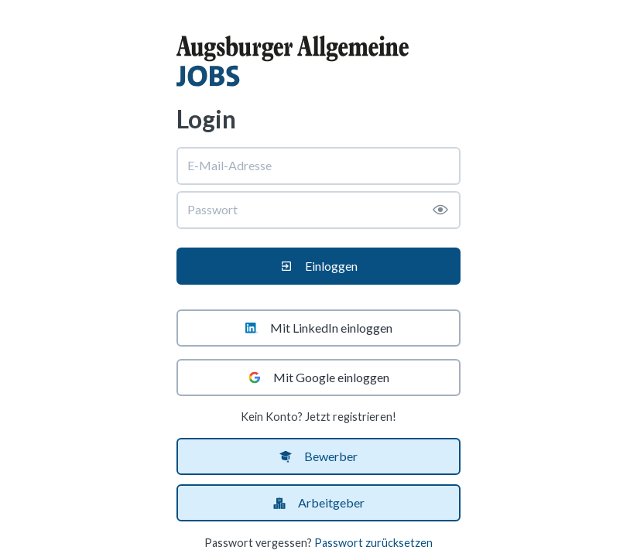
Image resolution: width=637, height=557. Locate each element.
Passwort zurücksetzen (373, 542)
